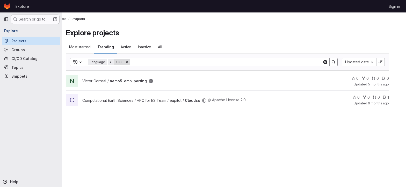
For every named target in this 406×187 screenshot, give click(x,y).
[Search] (233, 62)
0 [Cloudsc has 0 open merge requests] (383, 97)
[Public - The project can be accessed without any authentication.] (158, 81)
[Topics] (31, 67)
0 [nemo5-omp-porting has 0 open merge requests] (382, 78)
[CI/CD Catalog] (31, 58)
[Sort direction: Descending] (387, 62)
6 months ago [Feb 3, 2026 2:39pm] (385, 103)
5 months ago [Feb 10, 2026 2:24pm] (385, 84)
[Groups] (31, 49)
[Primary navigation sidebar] (6, 19)
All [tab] (167, 47)
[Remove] (133, 62)
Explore (22, 6)
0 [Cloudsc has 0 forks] (372, 97)
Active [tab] (132, 47)
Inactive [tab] (151, 47)
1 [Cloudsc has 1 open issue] (393, 97)
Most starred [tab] (86, 47)
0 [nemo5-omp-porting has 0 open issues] (392, 78)
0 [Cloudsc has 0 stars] (362, 97)
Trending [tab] (112, 47)
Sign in (394, 6)
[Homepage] (7, 6)
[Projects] (31, 41)
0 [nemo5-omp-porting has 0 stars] (361, 78)
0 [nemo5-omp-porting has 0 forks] (371, 78)
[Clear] (332, 62)
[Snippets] (31, 76)
